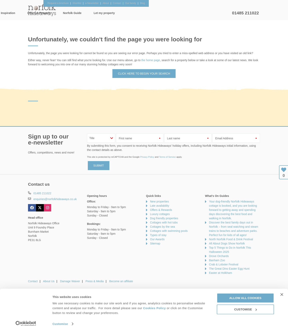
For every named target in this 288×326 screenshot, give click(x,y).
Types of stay (158, 235)
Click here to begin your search (144, 73)
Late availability (159, 205)
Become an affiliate (121, 281)
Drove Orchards (219, 256)
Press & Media (95, 281)
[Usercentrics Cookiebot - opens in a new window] (25, 318)
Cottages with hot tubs (164, 222)
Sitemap (155, 243)
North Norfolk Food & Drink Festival (231, 239)
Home (66, 13)
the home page (150, 60)
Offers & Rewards (150, 13)
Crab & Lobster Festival (223, 264)
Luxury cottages (160, 214)
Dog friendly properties (164, 218)
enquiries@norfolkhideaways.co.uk (55, 199)
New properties (159, 201)
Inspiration (119, 13)
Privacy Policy (147, 157)
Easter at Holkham (220, 272)
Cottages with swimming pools (169, 230)
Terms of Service (167, 157)
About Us (49, 281)
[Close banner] (281, 288)
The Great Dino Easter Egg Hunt (229, 268)
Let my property (215, 13)
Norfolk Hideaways (42, 10)
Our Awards (157, 239)
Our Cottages (91, 13)
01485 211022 (245, 13)
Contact (33, 281)
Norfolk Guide (183, 13)
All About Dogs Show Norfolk (227, 243)
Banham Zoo (217, 260)
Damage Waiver (70, 281)
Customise (60, 318)
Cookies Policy (154, 302)
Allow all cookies (245, 292)
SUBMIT (98, 165)
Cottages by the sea (162, 226)
